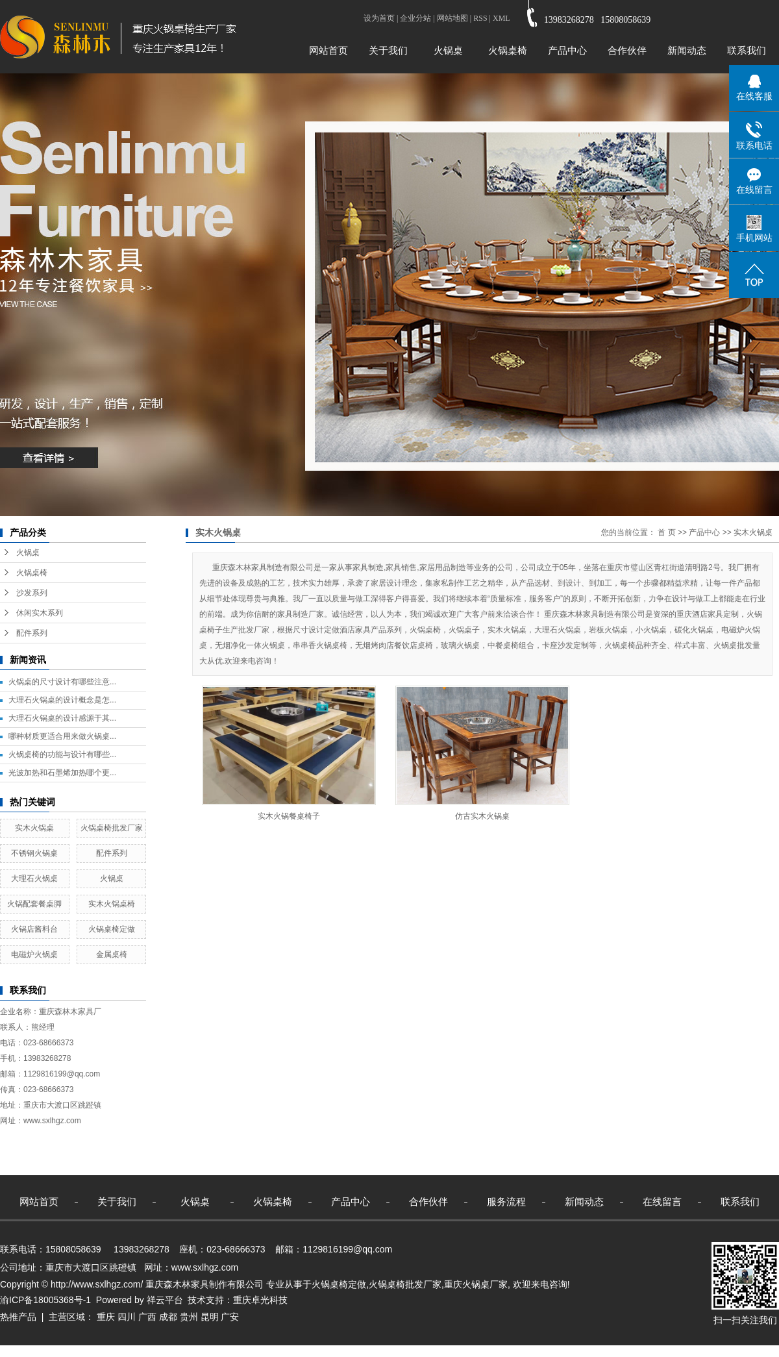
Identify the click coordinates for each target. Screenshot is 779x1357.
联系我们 (746, 50)
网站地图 (452, 18)
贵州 (189, 1317)
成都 (168, 1317)
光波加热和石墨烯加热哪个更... (62, 772)
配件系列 (31, 633)
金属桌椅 (111, 954)
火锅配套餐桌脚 (34, 903)
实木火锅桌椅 (111, 903)
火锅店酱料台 (34, 929)
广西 (147, 1317)
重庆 (106, 1317)
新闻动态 (686, 50)
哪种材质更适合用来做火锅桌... (62, 736)
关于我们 (388, 50)
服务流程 (506, 1201)
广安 (230, 1317)
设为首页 (379, 18)
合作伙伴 (627, 50)
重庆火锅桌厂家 (476, 1284)
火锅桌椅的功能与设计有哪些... (62, 754)
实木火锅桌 (34, 827)
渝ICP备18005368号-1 (45, 1300)
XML (501, 18)
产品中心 (567, 50)
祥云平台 (165, 1300)
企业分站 (415, 18)
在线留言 (662, 1201)
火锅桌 (448, 50)
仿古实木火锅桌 (482, 816)
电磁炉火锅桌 (34, 954)
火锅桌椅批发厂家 (111, 827)
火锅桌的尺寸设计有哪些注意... (62, 681)
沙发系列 (31, 592)
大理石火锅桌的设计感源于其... (62, 718)
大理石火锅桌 (34, 878)
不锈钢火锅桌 (34, 853)
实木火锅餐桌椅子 (289, 816)
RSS (480, 18)
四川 (126, 1317)
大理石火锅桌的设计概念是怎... (62, 699)
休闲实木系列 (39, 612)
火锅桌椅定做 (111, 929)
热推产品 (18, 1317)
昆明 (210, 1317)
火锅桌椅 (507, 50)
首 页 (666, 532)
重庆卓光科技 (260, 1300)
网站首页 (328, 50)
